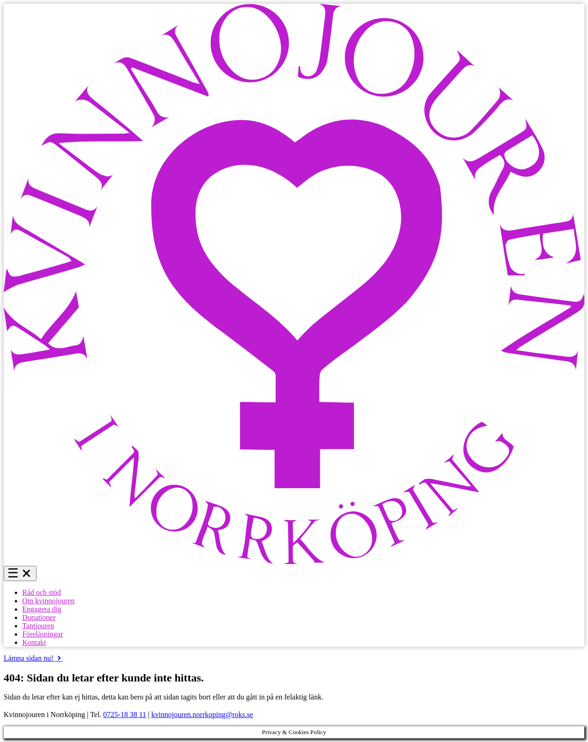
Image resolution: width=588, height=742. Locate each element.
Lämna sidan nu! (33, 658)
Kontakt (34, 642)
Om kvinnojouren (48, 601)
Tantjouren (38, 626)
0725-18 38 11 (124, 714)
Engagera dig (42, 609)
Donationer (39, 617)
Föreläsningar (42, 634)
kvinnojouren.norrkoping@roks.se (202, 714)
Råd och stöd (41, 592)
